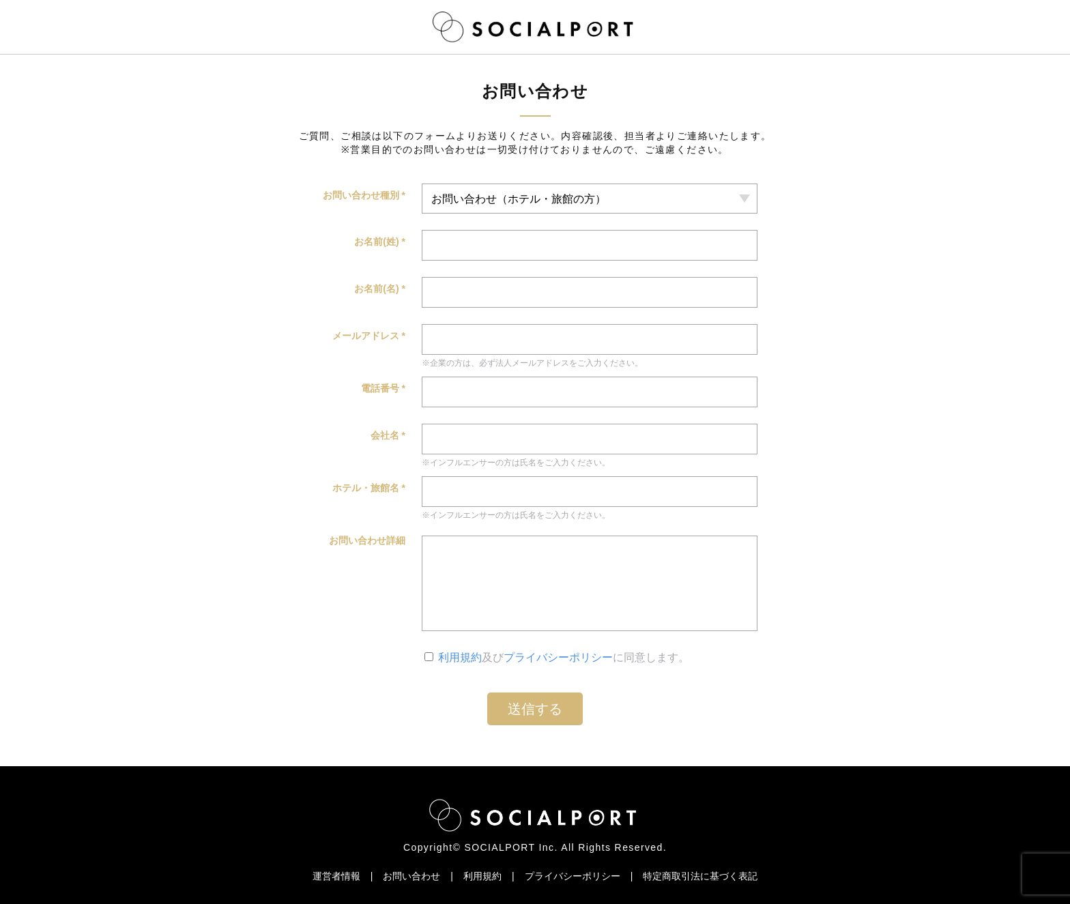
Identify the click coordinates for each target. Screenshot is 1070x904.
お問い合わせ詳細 (367, 540)
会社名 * (388, 435)
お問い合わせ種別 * (364, 195)
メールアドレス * (368, 335)
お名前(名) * (379, 288)
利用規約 (460, 657)
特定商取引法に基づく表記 (700, 876)
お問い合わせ (411, 876)
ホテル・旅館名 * (368, 487)
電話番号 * (383, 388)
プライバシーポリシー (558, 657)
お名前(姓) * (379, 241)
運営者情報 (336, 876)
